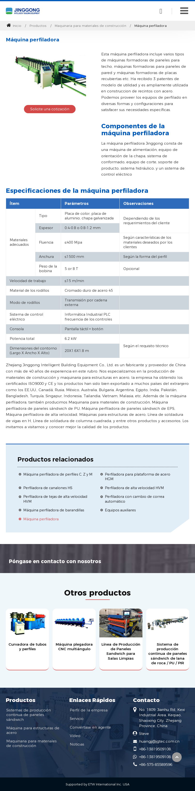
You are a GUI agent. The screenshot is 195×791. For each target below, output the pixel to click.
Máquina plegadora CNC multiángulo (74, 646)
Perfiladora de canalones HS (47, 488)
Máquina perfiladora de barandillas (53, 510)
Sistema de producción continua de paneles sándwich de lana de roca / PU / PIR (167, 653)
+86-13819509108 (155, 749)
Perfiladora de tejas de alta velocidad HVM (55, 498)
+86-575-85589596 (155, 764)
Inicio (14, 26)
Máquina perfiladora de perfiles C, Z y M (58, 474)
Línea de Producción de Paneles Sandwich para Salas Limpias (120, 651)
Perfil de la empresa (89, 710)
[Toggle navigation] (184, 10)
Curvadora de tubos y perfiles (27, 646)
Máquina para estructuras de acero (32, 730)
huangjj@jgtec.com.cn (159, 741)
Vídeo (75, 735)
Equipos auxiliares (120, 510)
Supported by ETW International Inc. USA (97, 784)
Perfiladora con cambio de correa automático (134, 498)
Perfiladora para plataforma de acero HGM (137, 476)
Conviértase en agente (90, 727)
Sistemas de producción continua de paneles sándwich (28, 715)
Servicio (77, 718)
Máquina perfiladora (41, 519)
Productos (38, 26)
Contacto (146, 700)
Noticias (77, 744)
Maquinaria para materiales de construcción (90, 26)
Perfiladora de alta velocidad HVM (134, 488)
